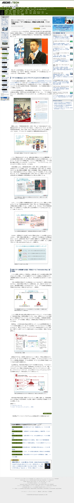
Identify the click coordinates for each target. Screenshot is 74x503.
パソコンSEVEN (22, 10)
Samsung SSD (22, 484)
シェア (23, 28)
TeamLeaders (27, 9)
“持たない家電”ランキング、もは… (5, 51)
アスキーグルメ (17, 9)
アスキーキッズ (2, 9)
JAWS (6, 13)
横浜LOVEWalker (27, 488)
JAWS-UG (28, 481)
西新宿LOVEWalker (34, 488)
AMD (38, 480)
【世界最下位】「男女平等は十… (5, 92)
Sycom (18, 10)
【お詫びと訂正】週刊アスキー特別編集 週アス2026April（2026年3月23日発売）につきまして (63, 103)
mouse (10, 10)
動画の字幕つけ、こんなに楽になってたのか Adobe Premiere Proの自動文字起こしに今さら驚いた (36, 462)
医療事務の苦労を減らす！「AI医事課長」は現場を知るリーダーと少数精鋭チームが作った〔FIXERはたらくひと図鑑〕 (63, 76)
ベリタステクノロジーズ (16, 405)
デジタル (18, 7)
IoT (6, 7)
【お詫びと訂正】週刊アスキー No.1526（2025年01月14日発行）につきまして (63, 108)
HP (34, 10)
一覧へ (71, 100)
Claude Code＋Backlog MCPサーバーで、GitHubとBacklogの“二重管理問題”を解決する (61, 89)
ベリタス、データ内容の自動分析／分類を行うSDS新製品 (36, 451)
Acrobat (10, 13)
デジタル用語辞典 (35, 487)
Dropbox (26, 13)
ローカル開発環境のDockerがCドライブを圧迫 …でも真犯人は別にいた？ (61, 61)
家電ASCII (12, 9)
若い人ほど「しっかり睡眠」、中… (5, 65)
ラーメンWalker (14, 488)
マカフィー (6, 14)
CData (31, 13)
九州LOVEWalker (46, 488)
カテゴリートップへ (47, 413)
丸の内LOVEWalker (52, 488)
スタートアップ (47, 7)
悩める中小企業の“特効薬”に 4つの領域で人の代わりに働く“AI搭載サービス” (62, 44)
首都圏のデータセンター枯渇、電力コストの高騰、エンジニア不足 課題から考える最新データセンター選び (4, 36)
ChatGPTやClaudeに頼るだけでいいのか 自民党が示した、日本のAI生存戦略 (30, 464)
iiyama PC (35, 480)
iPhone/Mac (23, 7)
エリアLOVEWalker (21, 488)
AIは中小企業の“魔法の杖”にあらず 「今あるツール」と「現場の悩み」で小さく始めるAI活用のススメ (4, 22)
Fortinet (38, 13)
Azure (18, 13)
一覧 (32, 28)
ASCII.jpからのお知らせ (57, 100)
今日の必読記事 (24, 487)
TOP (16, 478)
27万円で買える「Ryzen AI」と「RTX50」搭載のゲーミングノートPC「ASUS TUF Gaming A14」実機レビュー (38, 468)
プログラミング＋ (43, 485)
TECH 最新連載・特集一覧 (59, 33)
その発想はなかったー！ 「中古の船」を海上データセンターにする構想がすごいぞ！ (61, 49)
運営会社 (39, 491)
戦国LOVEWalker (58, 488)
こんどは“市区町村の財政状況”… (5, 56)
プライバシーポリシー (32, 491)
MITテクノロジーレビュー (47, 487)
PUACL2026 (44, 9)
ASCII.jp (6, 3)
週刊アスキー (22, 9)
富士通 (6, 10)
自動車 (28, 7)
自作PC (35, 7)
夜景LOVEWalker (40, 488)
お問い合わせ (44, 491)
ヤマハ (43, 13)
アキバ (40, 7)
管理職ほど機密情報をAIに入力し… (5, 60)
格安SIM (7, 9)
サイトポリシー (24, 491)
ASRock (26, 484)
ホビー (31, 7)
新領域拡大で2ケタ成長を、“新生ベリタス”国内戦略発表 (36, 440)
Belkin (44, 481)
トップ (2, 7)
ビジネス (10, 7)
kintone (14, 13)
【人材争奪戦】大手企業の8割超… (5, 83)
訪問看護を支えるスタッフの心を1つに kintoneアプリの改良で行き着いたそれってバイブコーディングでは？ (61, 37)
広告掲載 (50, 491)
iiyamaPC (14, 10)
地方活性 (40, 9)
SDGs (38, 9)
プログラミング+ (33, 9)
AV (38, 7)
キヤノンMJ (10, 14)
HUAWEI (24, 481)
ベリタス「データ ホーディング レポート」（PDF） (22, 407)
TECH (15, 2)
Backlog (34, 13)
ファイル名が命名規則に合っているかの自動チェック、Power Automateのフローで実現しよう (63, 97)
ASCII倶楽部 (70, 8)
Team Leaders (37, 485)
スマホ (43, 7)
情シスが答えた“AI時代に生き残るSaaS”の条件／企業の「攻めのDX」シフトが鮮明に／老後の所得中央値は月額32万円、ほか (63, 69)
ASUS (31, 10)
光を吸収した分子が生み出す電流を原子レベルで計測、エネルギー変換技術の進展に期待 (61, 83)
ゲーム (52, 7)
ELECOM (31, 480)
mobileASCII (41, 487)
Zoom (47, 13)
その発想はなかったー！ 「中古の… (5, 74)
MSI (26, 10)
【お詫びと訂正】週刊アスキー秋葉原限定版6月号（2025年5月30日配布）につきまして (63, 106)
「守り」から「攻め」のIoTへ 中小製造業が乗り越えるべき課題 (61, 56)
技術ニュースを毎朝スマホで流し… (5, 78)
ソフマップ (18, 14)
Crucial (29, 484)
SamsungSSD (22, 11)
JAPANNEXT (14, 14)
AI (4, 7)
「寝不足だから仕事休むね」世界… (5, 87)
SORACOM (33, 484)
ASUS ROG (44, 480)
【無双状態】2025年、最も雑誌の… (5, 69)
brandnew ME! (22, 14)
